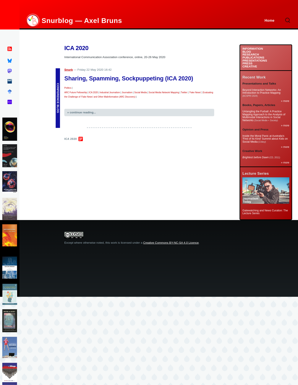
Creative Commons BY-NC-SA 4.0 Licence (171, 242)
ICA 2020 (93, 92)
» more (285, 101)
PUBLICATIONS (253, 57)
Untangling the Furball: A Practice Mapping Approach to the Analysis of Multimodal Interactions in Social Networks (263, 116)
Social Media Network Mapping (164, 92)
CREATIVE (249, 66)
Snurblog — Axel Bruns (82, 20)
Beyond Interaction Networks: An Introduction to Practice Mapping (261, 91)
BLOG (246, 51)
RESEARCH (250, 54)
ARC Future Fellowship (75, 92)
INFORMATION (252, 48)
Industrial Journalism (110, 92)
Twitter (184, 92)
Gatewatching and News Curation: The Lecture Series (265, 212)
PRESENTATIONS (254, 60)
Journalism (127, 92)
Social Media (140, 92)
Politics (67, 88)
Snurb (68, 69)
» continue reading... (81, 112)
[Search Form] (287, 20)
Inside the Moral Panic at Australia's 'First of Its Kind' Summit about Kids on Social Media (265, 138)
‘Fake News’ (195, 92)
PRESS (247, 63)
